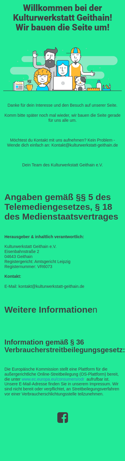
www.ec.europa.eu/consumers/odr (53, 379)
